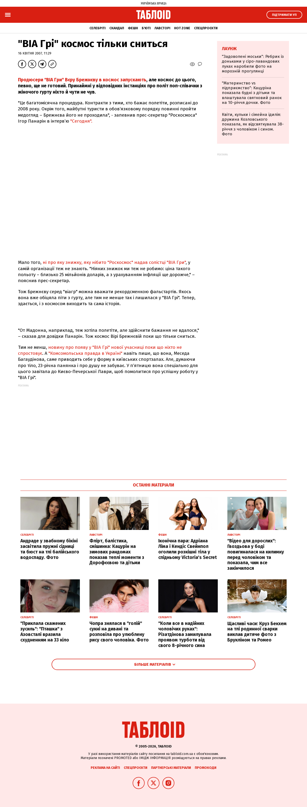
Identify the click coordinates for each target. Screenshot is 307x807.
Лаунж (229, 48)
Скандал (116, 28)
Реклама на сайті (105, 768)
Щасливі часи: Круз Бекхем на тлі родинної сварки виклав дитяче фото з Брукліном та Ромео (257, 632)
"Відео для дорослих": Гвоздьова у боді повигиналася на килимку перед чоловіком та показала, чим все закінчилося (255, 554)
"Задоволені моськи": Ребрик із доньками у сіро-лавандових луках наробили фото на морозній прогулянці (253, 64)
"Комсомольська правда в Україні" (85, 353)
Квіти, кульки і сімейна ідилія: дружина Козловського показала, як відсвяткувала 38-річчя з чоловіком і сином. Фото (253, 124)
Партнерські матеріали (171, 768)
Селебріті (97, 28)
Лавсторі (162, 28)
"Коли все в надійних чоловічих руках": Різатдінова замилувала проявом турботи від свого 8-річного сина (184, 634)
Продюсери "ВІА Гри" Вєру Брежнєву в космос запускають (82, 80)
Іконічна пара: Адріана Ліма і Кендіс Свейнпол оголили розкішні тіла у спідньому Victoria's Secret (187, 549)
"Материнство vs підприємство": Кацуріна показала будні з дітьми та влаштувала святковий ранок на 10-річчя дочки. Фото (252, 93)
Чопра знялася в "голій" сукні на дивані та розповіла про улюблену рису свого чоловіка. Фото (119, 631)
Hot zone (182, 28)
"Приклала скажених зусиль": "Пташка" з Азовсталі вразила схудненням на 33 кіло (44, 631)
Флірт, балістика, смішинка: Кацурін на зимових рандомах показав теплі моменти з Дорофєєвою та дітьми (116, 551)
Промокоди (205, 768)
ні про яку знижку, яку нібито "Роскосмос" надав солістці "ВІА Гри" (113, 262)
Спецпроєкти (206, 28)
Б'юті (146, 28)
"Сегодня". (81, 121)
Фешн (133, 28)
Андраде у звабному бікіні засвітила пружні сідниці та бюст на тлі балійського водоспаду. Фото (49, 549)
